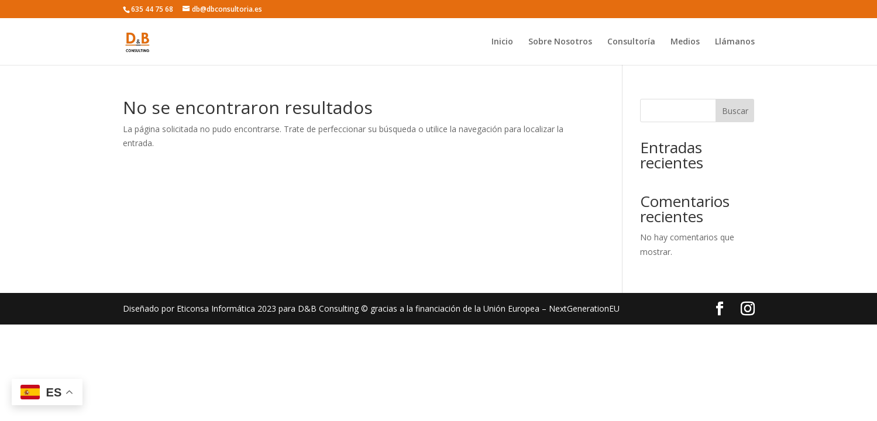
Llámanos (735, 42)
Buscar (735, 110)
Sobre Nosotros (560, 42)
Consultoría (631, 42)
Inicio (502, 42)
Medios (685, 42)
